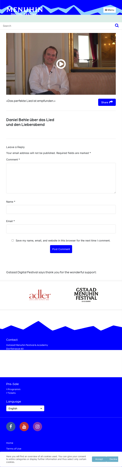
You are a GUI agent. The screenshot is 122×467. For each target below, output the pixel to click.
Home (9, 442)
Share (107, 102)
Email (10, 221)
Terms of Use (13, 448)
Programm (14, 389)
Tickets (11, 392)
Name (10, 201)
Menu (109, 9)
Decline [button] (113, 458)
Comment (13, 159)
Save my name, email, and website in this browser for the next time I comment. (63, 240)
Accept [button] (99, 458)
